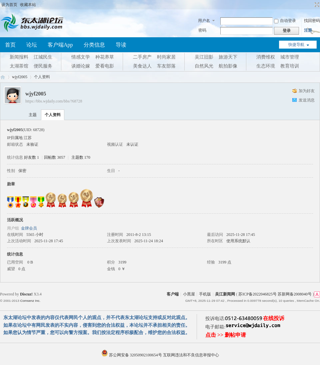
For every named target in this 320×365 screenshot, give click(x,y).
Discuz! (26, 294)
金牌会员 (29, 228)
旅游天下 (228, 57)
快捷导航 (296, 44)
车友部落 (166, 66)
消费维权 (265, 57)
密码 (202, 30)
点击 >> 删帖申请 (225, 335)
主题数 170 (80, 157)
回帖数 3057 (54, 157)
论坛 (31, 45)
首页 (10, 45)
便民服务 (43, 66)
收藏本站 (28, 4)
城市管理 (289, 57)
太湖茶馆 (19, 66)
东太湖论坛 (2, 77)
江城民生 (43, 57)
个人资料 (53, 114)
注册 (308, 30)
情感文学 (80, 57)
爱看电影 (104, 66)
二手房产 (142, 57)
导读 (121, 45)
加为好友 (307, 91)
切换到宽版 (316, 5)
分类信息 (94, 45)
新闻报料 (19, 57)
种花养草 (104, 57)
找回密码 (312, 20)
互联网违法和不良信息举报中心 (191, 355)
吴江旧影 (204, 57)
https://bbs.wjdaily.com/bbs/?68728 (53, 101)
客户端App (60, 45)
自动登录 (285, 20)
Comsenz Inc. (30, 300)
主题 (33, 114)
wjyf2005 (19, 77)
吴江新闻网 (225, 294)
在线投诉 (273, 318)
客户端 (173, 294)
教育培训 (289, 66)
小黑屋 (189, 294)
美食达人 (142, 66)
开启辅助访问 (310, 5)
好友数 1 (31, 157)
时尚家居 (166, 57)
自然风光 (204, 66)
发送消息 (307, 100)
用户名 (204, 20)
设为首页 (9, 4)
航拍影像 (228, 66)
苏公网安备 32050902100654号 (132, 355)
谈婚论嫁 (80, 66)
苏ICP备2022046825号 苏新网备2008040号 (275, 294)
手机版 (205, 294)
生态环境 (265, 66)
